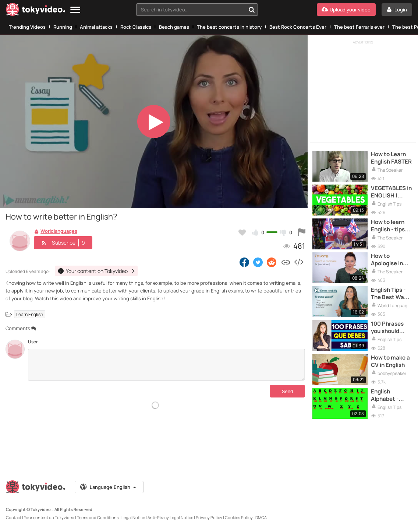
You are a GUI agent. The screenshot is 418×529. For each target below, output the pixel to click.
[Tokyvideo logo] (35, 11)
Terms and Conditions (98, 517)
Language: (108, 487)
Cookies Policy (239, 517)
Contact (13, 517)
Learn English (29, 314)
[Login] (397, 9)
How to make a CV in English (390, 361)
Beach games (174, 27)
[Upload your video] (346, 9)
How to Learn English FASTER (391, 158)
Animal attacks (96, 27)
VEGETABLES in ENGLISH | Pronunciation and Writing (391, 192)
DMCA (261, 517)
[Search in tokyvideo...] (251, 9)
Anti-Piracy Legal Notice (170, 517)
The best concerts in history (229, 27)
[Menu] (75, 10)
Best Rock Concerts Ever (297, 27)
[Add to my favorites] (242, 232)
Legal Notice (133, 517)
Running (62, 27)
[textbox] (191, 9)
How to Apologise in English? (387, 259)
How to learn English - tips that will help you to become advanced (390, 226)
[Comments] (166, 365)
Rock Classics (135, 27)
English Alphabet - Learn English (388, 395)
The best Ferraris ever (359, 27)
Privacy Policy (209, 517)
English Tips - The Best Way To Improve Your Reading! (389, 293)
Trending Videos (27, 27)
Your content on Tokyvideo (49, 517)
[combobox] (197, 9)
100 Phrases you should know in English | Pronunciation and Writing (391, 327)
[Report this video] (301, 232)
